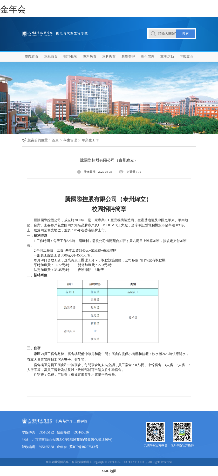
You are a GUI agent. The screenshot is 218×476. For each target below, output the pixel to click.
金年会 (13, 9)
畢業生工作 (90, 140)
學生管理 (70, 140)
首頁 (55, 140)
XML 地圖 (109, 471)
